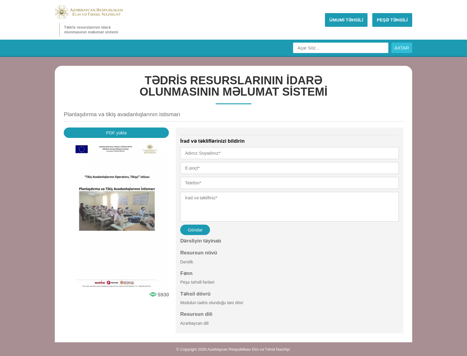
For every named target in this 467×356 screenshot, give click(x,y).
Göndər (195, 229)
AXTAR (402, 47)
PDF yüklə (116, 132)
